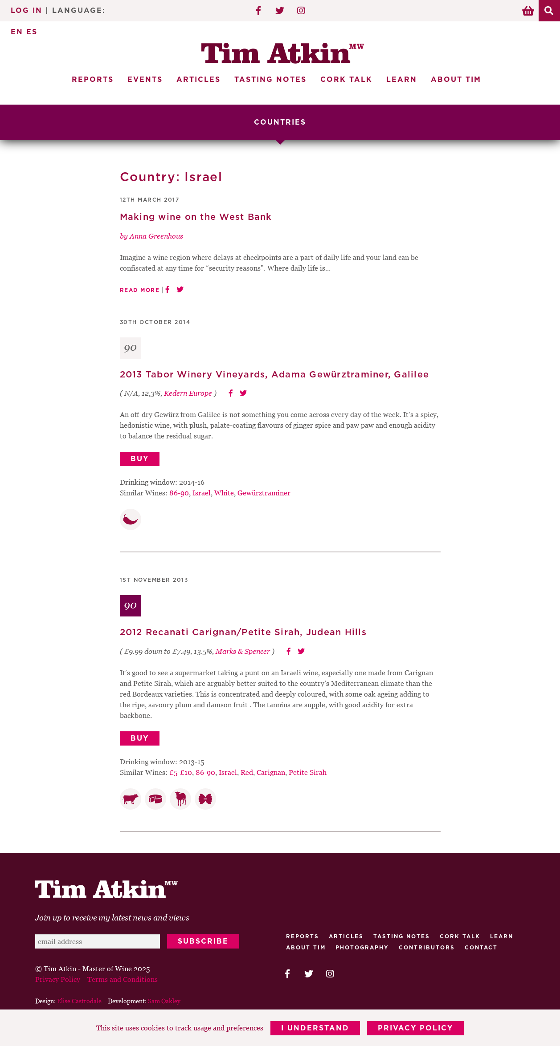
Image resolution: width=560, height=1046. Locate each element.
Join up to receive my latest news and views (112, 917)
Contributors (427, 947)
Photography (362, 947)
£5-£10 (180, 772)
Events (145, 79)
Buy (140, 458)
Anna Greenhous (156, 236)
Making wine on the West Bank (196, 217)
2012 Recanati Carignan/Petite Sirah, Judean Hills (243, 632)
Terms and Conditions (122, 979)
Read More (140, 290)
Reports (93, 79)
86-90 (179, 493)
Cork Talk (346, 79)
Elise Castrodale (79, 1001)
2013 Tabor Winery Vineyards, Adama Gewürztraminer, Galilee (274, 374)
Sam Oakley (164, 1001)
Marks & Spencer (243, 651)
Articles (198, 79)
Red (247, 772)
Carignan (271, 772)
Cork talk (460, 936)
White (224, 493)
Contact (481, 947)
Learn (401, 79)
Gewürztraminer (263, 493)
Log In (26, 10)
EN (17, 32)
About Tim (456, 79)
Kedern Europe (188, 393)
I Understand (315, 1028)
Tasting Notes (270, 79)
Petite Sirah (308, 772)
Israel (201, 493)
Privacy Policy (415, 1028)
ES (31, 32)
